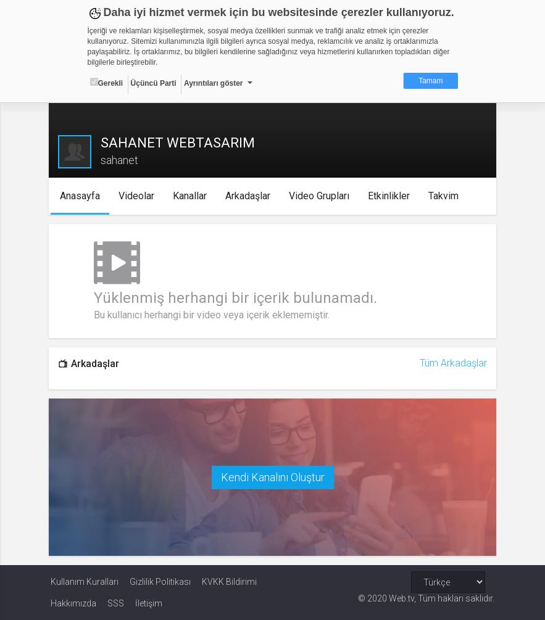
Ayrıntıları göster (213, 83)
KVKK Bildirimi (229, 581)
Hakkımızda (73, 603)
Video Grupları (320, 196)
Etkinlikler (390, 196)
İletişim (148, 603)
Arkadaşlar (249, 196)
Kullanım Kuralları (85, 581)
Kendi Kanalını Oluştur (273, 476)
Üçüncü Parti (154, 83)
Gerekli (106, 83)
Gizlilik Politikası (160, 581)
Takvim (445, 196)
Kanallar (191, 196)
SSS (115, 603)
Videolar (138, 196)
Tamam (430, 80)
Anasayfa (81, 196)
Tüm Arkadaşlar (452, 363)
